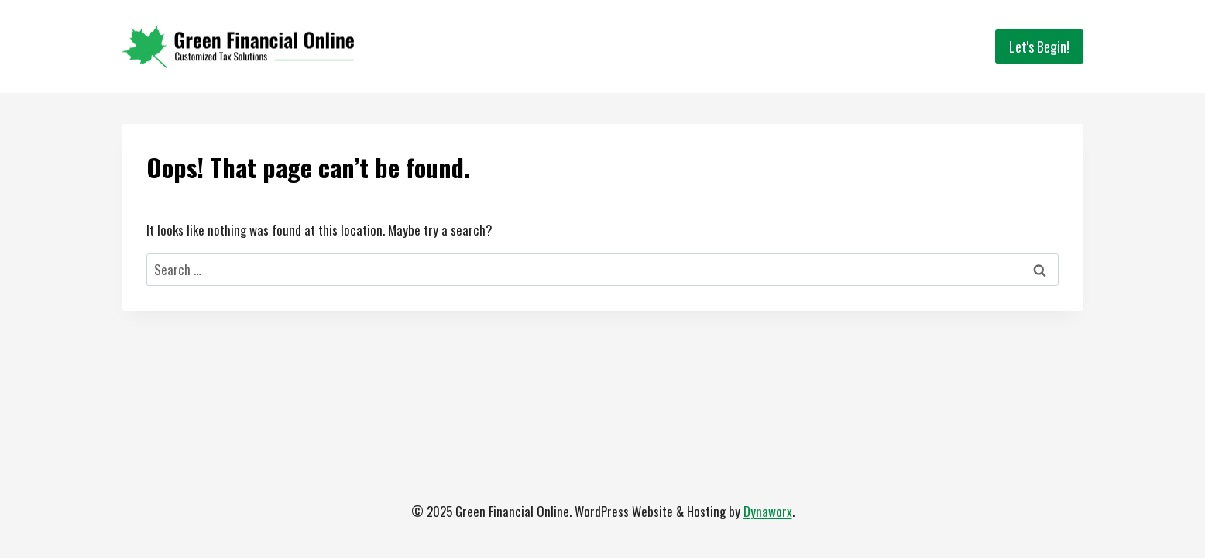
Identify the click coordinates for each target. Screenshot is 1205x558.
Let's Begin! (1039, 46)
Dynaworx (767, 511)
